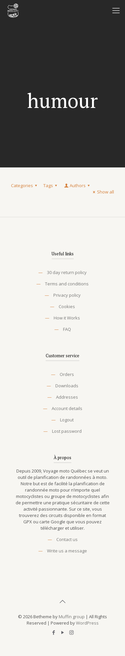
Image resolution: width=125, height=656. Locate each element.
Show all (102, 192)
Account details (67, 408)
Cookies (67, 306)
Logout (67, 420)
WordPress (87, 623)
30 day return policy (67, 272)
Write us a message (67, 551)
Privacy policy (67, 295)
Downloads (66, 386)
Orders (67, 374)
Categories (25, 185)
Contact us (67, 539)
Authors (77, 185)
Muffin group (72, 617)
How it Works (67, 318)
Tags (51, 185)
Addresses (67, 397)
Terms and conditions (67, 284)
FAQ (67, 329)
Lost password (67, 431)
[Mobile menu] (116, 10)
